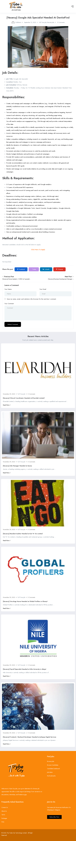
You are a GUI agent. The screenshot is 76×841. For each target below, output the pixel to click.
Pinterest (59, 269)
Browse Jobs (50, 761)
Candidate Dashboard (53, 769)
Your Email (42, 289)
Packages (4, 818)
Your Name (8, 289)
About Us (4, 811)
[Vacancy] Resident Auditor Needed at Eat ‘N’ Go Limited (23, 534)
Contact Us (4, 807)
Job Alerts (49, 772)
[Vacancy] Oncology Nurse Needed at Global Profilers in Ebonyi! (25, 601)
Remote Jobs (50, 22)
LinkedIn (46, 269)
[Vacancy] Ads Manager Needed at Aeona (17, 466)
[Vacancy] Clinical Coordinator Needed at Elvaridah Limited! (24, 398)
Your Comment (9, 303)
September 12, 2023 (30, 22)
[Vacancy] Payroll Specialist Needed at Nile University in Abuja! (24, 669)
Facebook (21, 269)
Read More (7, 405)
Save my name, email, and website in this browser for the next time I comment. (31, 299)
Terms (3, 815)
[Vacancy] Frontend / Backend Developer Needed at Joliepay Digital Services (29, 737)
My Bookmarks (51, 776)
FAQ (2, 822)
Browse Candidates (52, 765)
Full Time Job (42, 22)
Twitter (34, 269)
